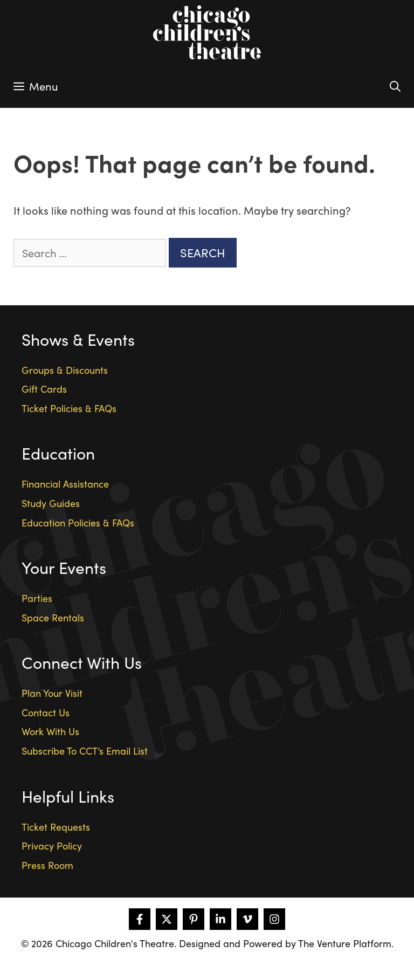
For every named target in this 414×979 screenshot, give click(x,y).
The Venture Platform (344, 943)
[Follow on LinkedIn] (220, 919)
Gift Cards (44, 388)
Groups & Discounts (65, 369)
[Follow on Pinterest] (193, 919)
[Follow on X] (166, 919)
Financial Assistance (65, 483)
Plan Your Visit (52, 693)
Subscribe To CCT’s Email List (85, 750)
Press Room (47, 865)
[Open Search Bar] (395, 86)
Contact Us (46, 712)
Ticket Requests (56, 826)
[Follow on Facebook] (139, 919)
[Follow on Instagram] (274, 919)
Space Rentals (53, 617)
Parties (37, 598)
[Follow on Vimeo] (247, 919)
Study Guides (51, 503)
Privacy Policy (52, 845)
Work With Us (50, 731)
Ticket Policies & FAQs (69, 408)
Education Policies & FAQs (78, 522)
